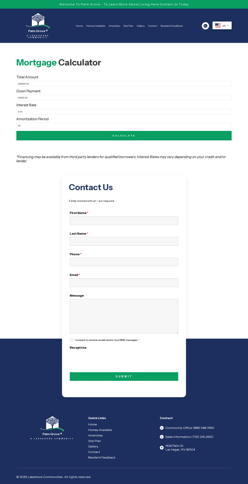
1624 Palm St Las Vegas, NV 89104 (177, 447)
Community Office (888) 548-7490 (187, 428)
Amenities (114, 25)
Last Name (79, 233)
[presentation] (96, 357)
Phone (75, 254)
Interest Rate (26, 105)
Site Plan (128, 25)
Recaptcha (78, 347)
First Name (79, 213)
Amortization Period (32, 119)
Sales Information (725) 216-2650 (186, 437)
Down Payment (28, 91)
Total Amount (27, 77)
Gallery (141, 25)
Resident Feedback (172, 25)
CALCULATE (124, 135)
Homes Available (95, 25)
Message (77, 295)
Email (75, 275)
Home (79, 25)
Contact (152, 25)
